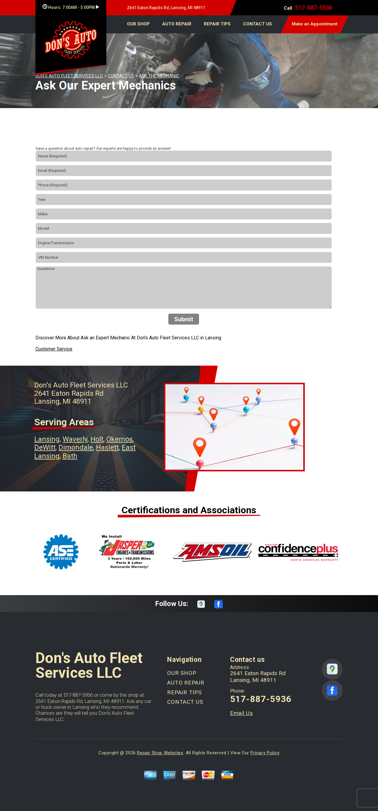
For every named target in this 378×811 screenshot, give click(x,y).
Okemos (119, 439)
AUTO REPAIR (176, 24)
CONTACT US (257, 24)
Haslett (107, 447)
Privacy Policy (264, 752)
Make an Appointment (315, 24)
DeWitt (45, 447)
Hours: (71, 7)
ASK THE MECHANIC (159, 76)
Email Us (241, 713)
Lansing (47, 439)
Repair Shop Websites (160, 752)
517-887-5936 (313, 7)
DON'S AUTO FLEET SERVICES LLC (69, 76)
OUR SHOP (138, 24)
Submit (183, 319)
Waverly (75, 439)
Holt (96, 439)
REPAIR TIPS (217, 24)
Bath (70, 456)
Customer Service (53, 349)
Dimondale (75, 447)
